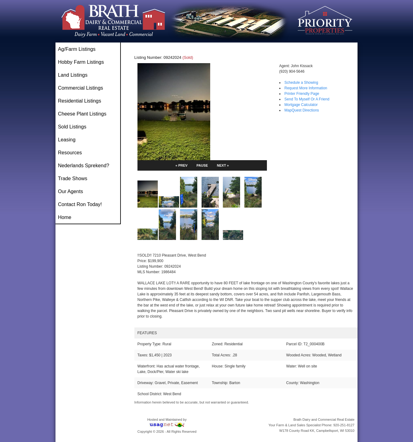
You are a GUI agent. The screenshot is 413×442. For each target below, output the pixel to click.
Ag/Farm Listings (77, 49)
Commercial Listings (80, 88)
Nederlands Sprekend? (83, 165)
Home (64, 217)
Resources (70, 152)
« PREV (181, 165)
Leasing (67, 139)
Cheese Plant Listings (82, 113)
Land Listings (73, 75)
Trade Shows (72, 178)
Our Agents (70, 191)
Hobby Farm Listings (81, 62)
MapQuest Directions (301, 110)
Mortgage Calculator (301, 105)
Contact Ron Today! (80, 204)
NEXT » (223, 165)
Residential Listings (79, 100)
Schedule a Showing (301, 82)
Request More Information (305, 88)
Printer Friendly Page (301, 93)
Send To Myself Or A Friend (306, 99)
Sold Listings (72, 126)
